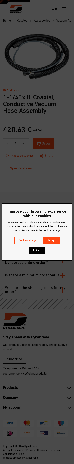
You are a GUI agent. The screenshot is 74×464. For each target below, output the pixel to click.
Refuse (37, 250)
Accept (51, 240)
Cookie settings (27, 240)
